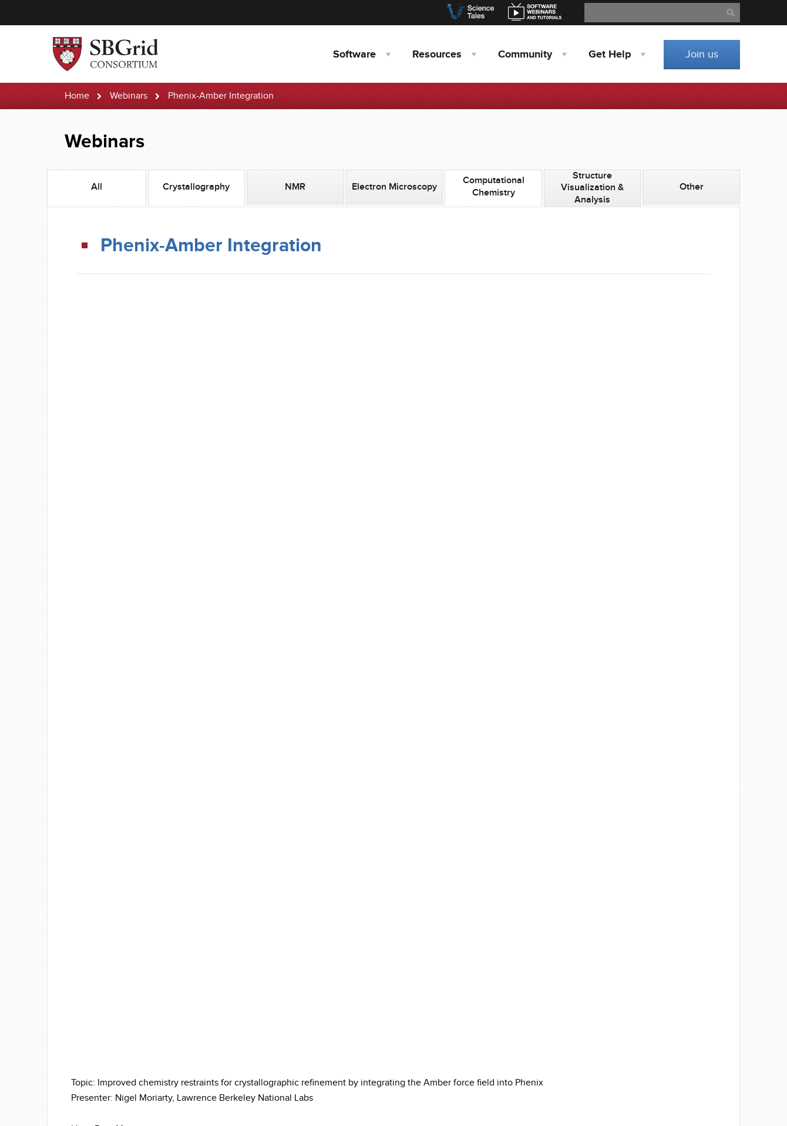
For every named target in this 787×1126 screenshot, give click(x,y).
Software (354, 54)
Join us (701, 54)
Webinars (128, 96)
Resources (437, 54)
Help (609, 54)
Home (77, 96)
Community (525, 54)
